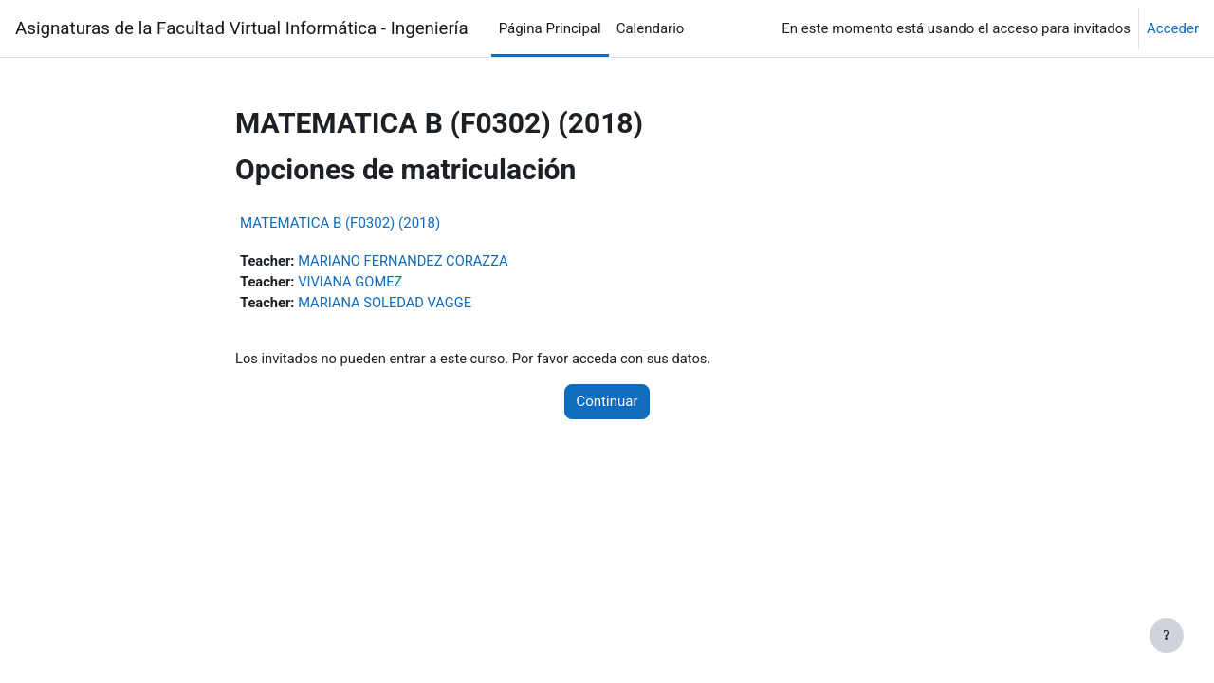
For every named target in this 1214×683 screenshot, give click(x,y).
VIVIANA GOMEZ (353, 282)
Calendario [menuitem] (650, 28)
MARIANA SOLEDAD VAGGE (388, 303)
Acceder (1173, 28)
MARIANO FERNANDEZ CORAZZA (407, 260)
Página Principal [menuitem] (550, 28)
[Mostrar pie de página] (1167, 635)
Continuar (607, 403)
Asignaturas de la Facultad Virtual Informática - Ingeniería (242, 28)
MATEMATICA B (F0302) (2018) (340, 222)
